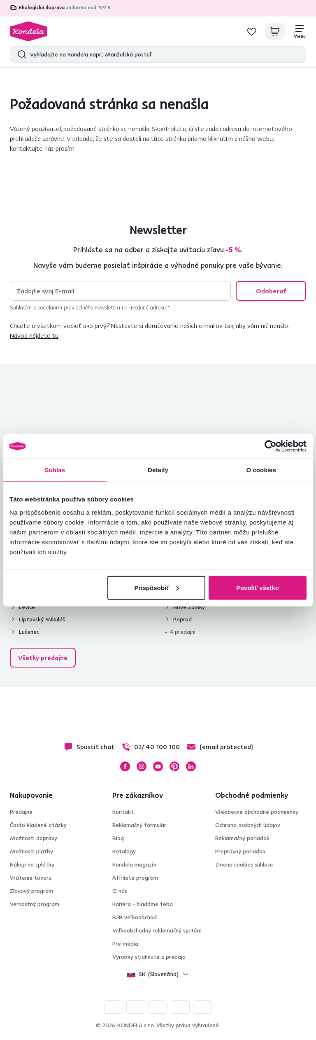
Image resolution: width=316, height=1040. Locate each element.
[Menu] (299, 31)
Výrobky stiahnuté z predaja (149, 956)
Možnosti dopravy (33, 838)
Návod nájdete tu (34, 335)
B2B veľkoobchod (134, 917)
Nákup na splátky (32, 864)
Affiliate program (135, 877)
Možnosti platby (31, 851)
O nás (119, 891)
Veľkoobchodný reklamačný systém (157, 930)
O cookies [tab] (261, 469)
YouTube (158, 766)
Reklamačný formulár (139, 825)
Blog (118, 838)
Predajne (21, 811)
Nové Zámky (189, 607)
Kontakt (123, 811)
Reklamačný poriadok (242, 838)
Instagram (141, 766)
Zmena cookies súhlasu (244, 864)
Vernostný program (34, 904)
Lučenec (29, 632)
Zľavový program (31, 891)
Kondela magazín (134, 864)
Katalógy (124, 851)
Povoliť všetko (257, 587)
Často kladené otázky (38, 825)
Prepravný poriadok (240, 851)
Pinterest (174, 766)
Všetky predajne (42, 658)
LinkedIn (191, 766)
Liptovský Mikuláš (42, 619)
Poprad (182, 619)
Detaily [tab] (158, 469)
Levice (27, 607)
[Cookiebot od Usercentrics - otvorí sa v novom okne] (271, 446)
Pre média (125, 943)
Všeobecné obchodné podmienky (256, 811)
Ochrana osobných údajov (247, 825)
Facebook (125, 766)
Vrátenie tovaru (30, 877)
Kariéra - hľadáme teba (142, 904)
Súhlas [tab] (54, 469)
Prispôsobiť (157, 587)
